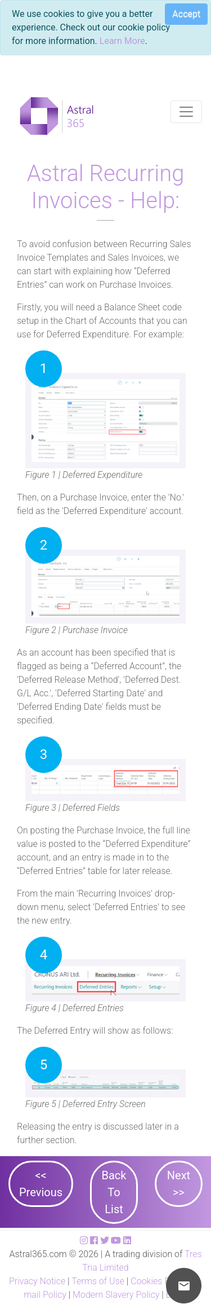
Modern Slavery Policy (116, 1294)
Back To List (114, 1192)
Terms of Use (97, 1281)
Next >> (178, 1184)
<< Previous (40, 1184)
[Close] (182, 16)
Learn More (122, 41)
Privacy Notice (37, 1281)
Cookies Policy (159, 1281)
